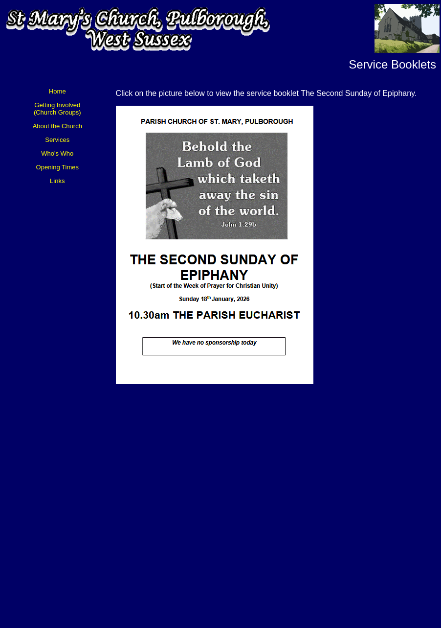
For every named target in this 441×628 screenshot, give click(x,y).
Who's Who (57, 153)
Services (57, 139)
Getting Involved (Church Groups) (57, 108)
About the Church (57, 126)
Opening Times (57, 167)
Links (57, 181)
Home (57, 91)
